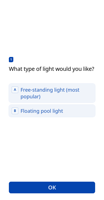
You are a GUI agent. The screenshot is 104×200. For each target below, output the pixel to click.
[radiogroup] (52, 100)
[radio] (52, 93)
